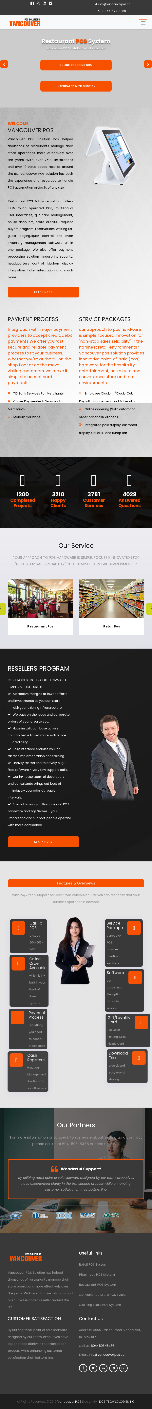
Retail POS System (94, 1264)
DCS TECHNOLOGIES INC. (117, 1401)
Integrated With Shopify (76, 86)
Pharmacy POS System (98, 1274)
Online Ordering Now (76, 65)
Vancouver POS (69, 1401)
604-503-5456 (102, 1346)
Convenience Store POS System (104, 1294)
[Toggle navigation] (143, 23)
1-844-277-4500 (111, 11)
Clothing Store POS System (101, 1304)
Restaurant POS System (98, 1284)
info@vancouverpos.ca (111, 4)
